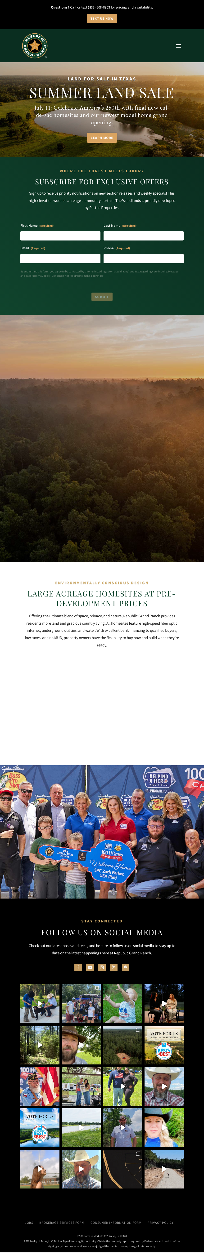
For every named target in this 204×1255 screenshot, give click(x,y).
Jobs (29, 1225)
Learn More (102, 138)
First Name (37, 226)
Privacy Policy (161, 1225)
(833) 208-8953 (99, 7)
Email (32, 249)
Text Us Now (102, 18)
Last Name (120, 226)
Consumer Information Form (116, 1225)
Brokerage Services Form (61, 1225)
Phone (117, 249)
